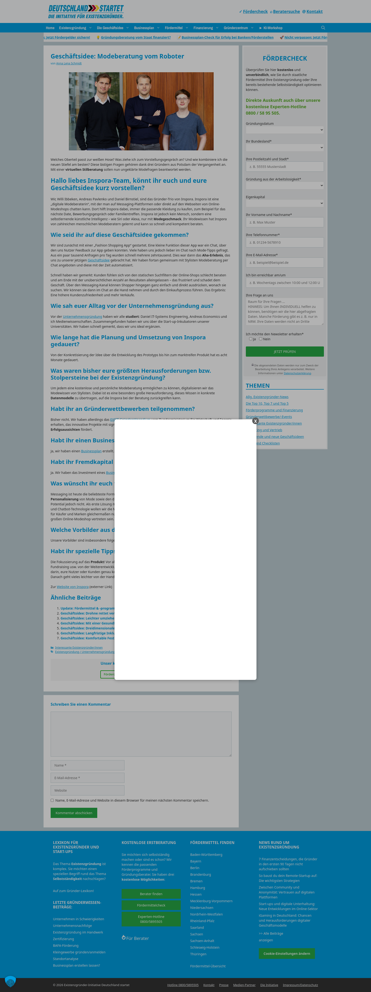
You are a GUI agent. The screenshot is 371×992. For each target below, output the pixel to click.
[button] (10, 981)
